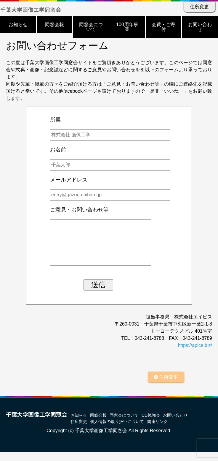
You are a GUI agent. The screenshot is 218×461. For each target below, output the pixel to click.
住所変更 (199, 6)
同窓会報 (54, 24)
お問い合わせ (200, 27)
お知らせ (18, 24)
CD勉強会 (151, 424)
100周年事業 (127, 27)
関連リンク (157, 430)
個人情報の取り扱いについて (117, 430)
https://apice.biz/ (195, 354)
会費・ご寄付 (163, 27)
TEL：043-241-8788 (142, 347)
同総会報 (98, 424)
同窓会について (91, 27)
